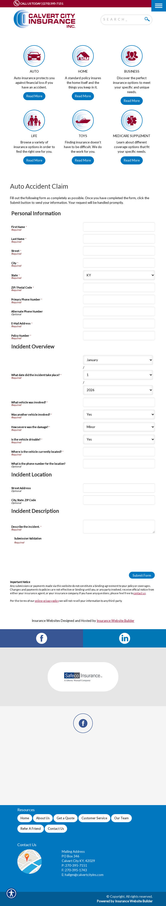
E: (63, 875)
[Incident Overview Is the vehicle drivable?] (119, 439)
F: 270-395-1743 (74, 870)
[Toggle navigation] (158, 5)
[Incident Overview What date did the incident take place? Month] (118, 360)
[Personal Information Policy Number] (119, 335)
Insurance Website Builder (115, 621)
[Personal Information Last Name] (119, 239)
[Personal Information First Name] (119, 227)
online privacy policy (47, 600)
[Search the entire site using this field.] (123, 18)
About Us (43, 818)
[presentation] (51, 553)
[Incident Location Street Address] (119, 488)
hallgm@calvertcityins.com (84, 875)
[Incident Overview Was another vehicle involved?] (119, 415)
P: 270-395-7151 (74, 865)
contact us (140, 593)
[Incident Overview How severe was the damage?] (119, 427)
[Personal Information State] (119, 275)
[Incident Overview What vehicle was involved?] (119, 402)
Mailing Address (73, 851)
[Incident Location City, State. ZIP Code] (119, 500)
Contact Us (56, 828)
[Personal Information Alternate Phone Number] (119, 311)
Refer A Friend (31, 828)
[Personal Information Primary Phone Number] (119, 299)
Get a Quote (65, 818)
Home (25, 818)
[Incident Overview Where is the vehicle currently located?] (119, 451)
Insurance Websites (46, 621)
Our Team (121, 818)
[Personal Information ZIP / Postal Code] (119, 287)
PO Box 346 (70, 856)
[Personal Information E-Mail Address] (119, 323)
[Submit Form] (142, 575)
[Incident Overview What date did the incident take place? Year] (118, 390)
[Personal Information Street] (119, 251)
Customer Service (94, 818)
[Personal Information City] (119, 263)
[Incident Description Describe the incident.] (119, 527)
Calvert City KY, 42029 (78, 861)
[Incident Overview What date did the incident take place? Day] (118, 375)
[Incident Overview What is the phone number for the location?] (119, 463)
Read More (34, 96)
